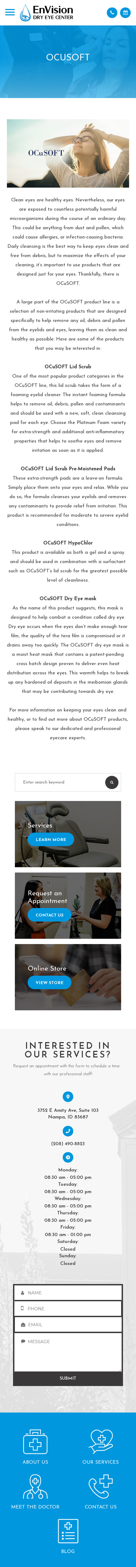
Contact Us (49, 915)
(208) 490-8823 (68, 1144)
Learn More (51, 840)
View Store (49, 983)
